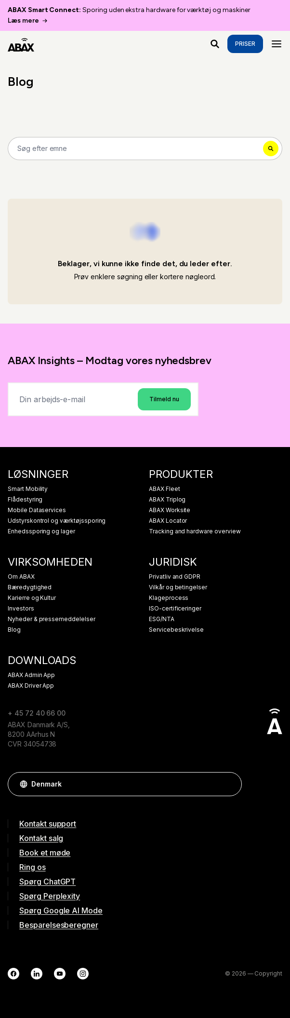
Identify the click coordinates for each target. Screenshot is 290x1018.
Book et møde (44, 852)
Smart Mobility (28, 489)
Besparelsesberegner (58, 925)
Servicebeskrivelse (176, 629)
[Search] (145, 148)
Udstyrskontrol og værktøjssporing (56, 520)
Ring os (32, 867)
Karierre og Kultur (32, 598)
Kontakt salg (41, 838)
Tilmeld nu (164, 399)
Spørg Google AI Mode (61, 910)
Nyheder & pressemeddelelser (51, 619)
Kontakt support (47, 823)
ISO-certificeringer (175, 608)
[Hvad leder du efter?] (215, 44)
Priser (245, 43)
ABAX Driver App (31, 685)
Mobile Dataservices (37, 510)
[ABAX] (21, 44)
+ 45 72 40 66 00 (37, 713)
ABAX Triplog (167, 499)
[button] (229, 784)
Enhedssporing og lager (41, 531)
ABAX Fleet (164, 489)
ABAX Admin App (31, 675)
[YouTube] (60, 973)
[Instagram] (83, 973)
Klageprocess (168, 598)
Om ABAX (21, 576)
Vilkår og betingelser (178, 587)
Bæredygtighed (30, 587)
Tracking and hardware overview (195, 531)
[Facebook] (13, 973)
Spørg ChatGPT (47, 881)
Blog (14, 629)
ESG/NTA (161, 619)
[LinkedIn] (36, 973)
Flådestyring (25, 499)
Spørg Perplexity (49, 896)
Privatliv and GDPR (174, 576)
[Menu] (276, 44)
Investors (21, 608)
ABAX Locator (168, 520)
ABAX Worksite (169, 510)
